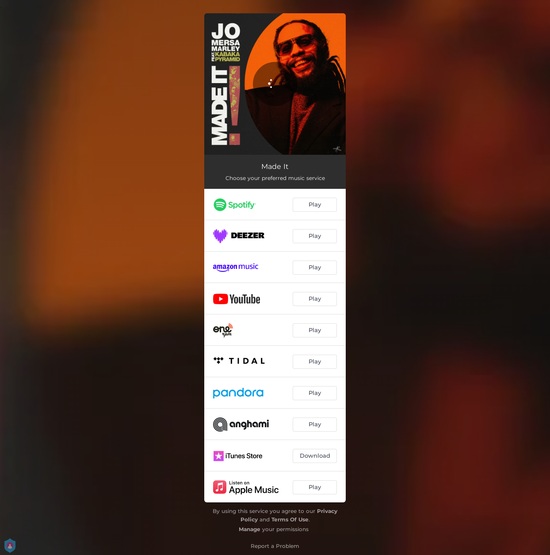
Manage (249, 529)
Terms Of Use (290, 519)
